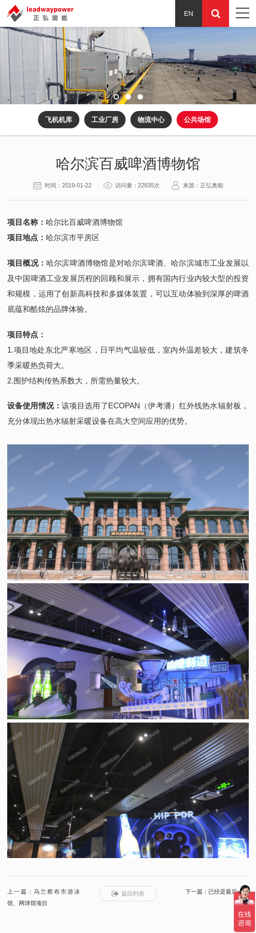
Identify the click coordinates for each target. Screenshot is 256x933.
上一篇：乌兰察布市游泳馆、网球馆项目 (43, 897)
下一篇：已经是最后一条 (217, 891)
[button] (116, 96)
